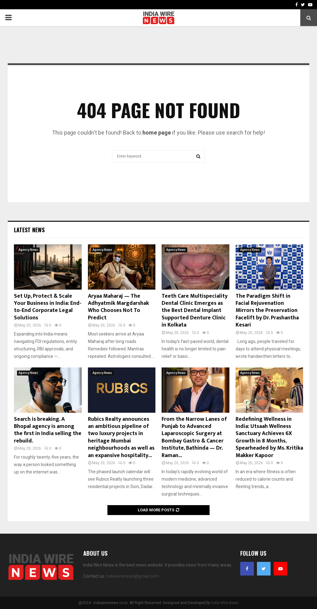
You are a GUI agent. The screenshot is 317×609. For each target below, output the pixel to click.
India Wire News (225, 603)
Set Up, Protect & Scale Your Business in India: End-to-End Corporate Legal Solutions (47, 306)
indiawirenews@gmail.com (132, 576)
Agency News (28, 249)
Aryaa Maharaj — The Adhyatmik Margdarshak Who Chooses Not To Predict (118, 306)
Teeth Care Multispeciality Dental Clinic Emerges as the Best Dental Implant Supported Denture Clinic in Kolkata (195, 310)
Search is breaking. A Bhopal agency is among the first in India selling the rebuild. (47, 430)
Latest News (29, 230)
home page (156, 132)
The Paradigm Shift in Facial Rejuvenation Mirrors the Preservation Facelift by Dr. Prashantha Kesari (267, 310)
